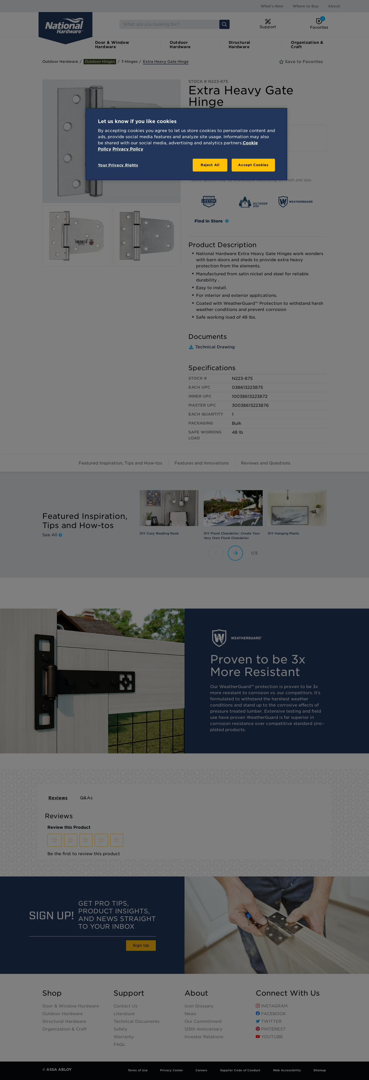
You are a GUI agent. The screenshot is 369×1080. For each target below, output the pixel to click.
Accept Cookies (253, 165)
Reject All (210, 165)
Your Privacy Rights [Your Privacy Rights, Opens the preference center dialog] (118, 165)
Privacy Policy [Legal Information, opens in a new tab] (127, 149)
